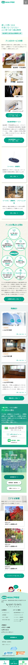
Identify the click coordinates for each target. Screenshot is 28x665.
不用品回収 (5, 327)
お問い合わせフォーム (15, 434)
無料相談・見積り (15, 440)
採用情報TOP (13, 637)
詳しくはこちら (20, 334)
